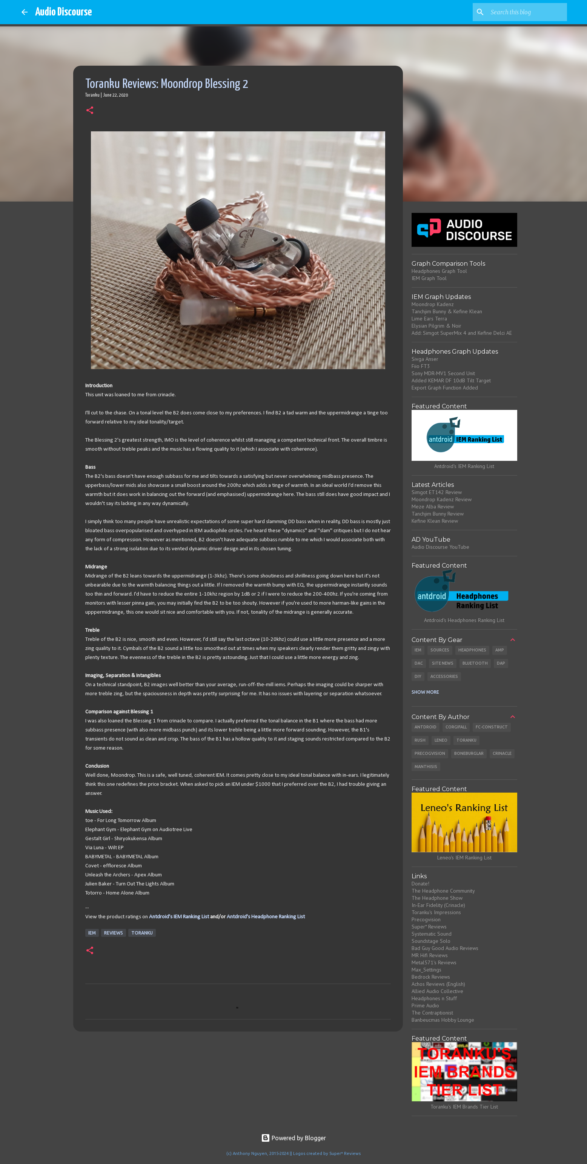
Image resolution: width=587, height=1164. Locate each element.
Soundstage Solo (431, 941)
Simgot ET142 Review (437, 492)
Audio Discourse (63, 12)
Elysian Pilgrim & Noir (436, 325)
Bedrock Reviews (431, 976)
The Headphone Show (437, 898)
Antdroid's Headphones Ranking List (464, 620)
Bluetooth (475, 663)
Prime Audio (425, 1005)
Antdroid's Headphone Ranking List (266, 917)
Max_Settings (426, 969)
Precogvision (430, 753)
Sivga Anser (425, 359)
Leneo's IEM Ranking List (464, 857)
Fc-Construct (492, 727)
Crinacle (502, 753)
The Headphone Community (443, 890)
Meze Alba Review (433, 506)
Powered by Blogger (293, 1138)
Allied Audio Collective (437, 991)
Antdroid (425, 727)
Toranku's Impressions (436, 912)
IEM (92, 932)
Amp (499, 650)
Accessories (444, 676)
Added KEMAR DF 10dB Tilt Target (451, 380)
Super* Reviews (429, 926)
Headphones (472, 650)
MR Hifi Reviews (430, 955)
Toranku (142, 932)
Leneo (441, 740)
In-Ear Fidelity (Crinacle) (438, 905)
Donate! (420, 883)
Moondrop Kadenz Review (442, 499)
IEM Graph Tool (429, 278)
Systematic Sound (432, 933)
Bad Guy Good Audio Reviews (445, 948)
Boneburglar (469, 753)
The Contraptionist (432, 1012)
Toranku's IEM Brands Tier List (464, 1106)
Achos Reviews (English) (438, 984)
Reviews (113, 932)
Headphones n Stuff (434, 998)
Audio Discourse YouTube (440, 547)
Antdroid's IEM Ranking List (179, 917)
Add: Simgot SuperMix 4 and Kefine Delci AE (462, 332)
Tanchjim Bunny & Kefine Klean (447, 311)
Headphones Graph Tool (439, 271)
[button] (89, 111)
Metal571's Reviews (434, 962)
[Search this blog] (527, 12)
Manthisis (426, 766)
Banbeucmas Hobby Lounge (443, 1019)
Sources (439, 650)
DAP (501, 663)
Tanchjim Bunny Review (438, 513)
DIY (418, 676)
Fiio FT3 (421, 366)
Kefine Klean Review (435, 520)
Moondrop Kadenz (433, 304)
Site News (442, 663)
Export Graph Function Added (445, 387)
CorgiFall (456, 727)
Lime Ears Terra (429, 318)
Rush (420, 740)
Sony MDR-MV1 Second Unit (443, 373)
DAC (419, 663)
